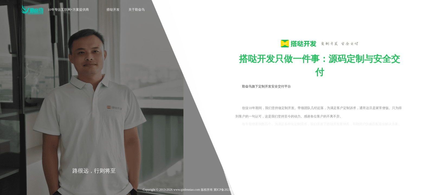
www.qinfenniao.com (186, 190)
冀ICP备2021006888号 (228, 190)
